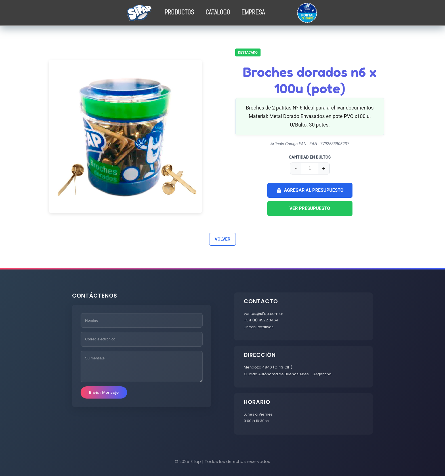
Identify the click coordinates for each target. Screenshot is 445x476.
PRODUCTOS (179, 12)
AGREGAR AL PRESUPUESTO (310, 190)
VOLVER (222, 239)
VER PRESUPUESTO (309, 208)
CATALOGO (217, 12)
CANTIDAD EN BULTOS (310, 157)
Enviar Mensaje (104, 392)
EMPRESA (253, 12)
